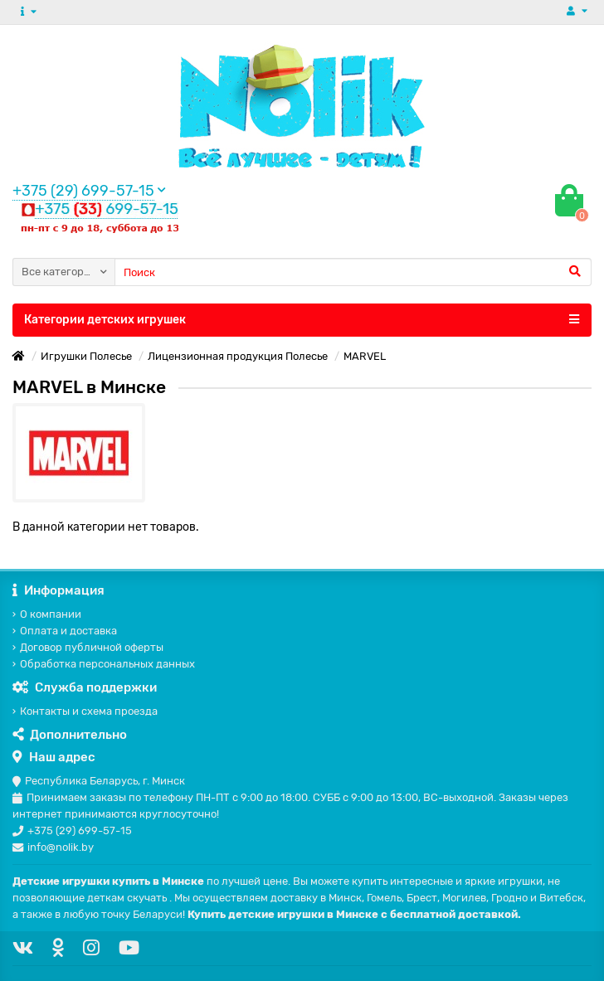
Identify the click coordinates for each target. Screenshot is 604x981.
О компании (46, 614)
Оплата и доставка (64, 630)
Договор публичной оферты (87, 647)
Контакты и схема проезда (85, 711)
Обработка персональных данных (103, 664)
